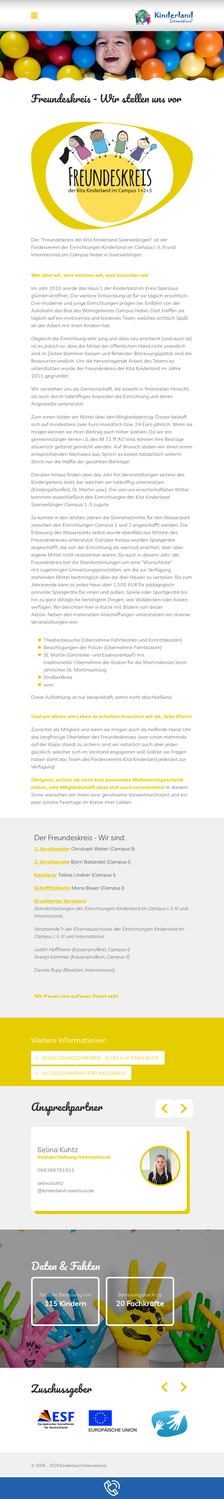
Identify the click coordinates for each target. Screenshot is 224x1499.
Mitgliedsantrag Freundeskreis (83, 1073)
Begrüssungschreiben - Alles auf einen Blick (100, 1058)
